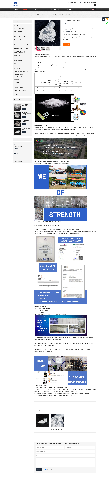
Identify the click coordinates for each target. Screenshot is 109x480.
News (36, 9)
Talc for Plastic (17, 25)
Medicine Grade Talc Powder (55, 435)
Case (43, 9)
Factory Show (55, 9)
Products (26, 9)
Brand (64, 23)
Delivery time (66, 28)
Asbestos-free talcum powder (85, 435)
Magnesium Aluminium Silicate (20, 76)
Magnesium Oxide (18, 68)
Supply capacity (66, 31)
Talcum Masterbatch (18, 42)
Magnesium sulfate (18, 82)
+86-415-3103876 (18, 161)
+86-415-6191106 (18, 146)
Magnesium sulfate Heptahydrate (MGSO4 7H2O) (26, 105)
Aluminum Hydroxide (18, 87)
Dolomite (16, 85)
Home (16, 9)
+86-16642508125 (18, 150)
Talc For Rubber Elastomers (20, 36)
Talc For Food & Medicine (53, 14)
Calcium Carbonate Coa (26, 129)
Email (66, 44)
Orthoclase (16, 79)
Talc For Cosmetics (18, 31)
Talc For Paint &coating (19, 28)
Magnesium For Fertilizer (25, 121)
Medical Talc (44, 435)
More (24, 109)
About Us (83, 9)
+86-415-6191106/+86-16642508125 (88, 2)
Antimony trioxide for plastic (20, 90)
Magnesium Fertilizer (18, 74)
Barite (15, 63)
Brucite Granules (17, 55)
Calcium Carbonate (18, 60)
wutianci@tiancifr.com (74, 2)
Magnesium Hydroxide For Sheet (21, 48)
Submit (38, 470)
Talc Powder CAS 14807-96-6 (48, 437)
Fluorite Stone (17, 66)
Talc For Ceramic (17, 39)
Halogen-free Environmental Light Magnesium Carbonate (26, 114)
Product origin (66, 26)
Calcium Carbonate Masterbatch (21, 71)
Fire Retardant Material (19, 58)
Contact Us (70, 9)
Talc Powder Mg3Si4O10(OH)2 (70, 435)
